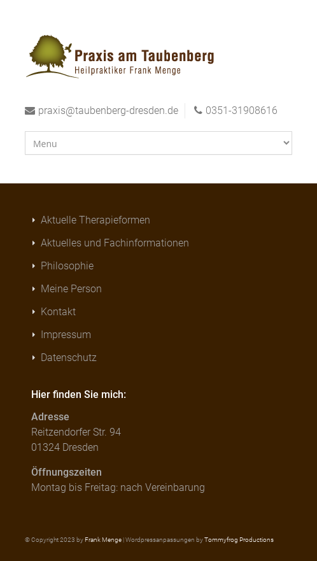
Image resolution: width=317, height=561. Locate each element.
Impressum (66, 335)
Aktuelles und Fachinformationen (115, 243)
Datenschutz (69, 358)
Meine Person (71, 289)
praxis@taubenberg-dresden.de (108, 110)
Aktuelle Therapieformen (95, 220)
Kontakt (58, 312)
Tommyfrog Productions (239, 539)
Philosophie (67, 266)
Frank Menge (103, 539)
